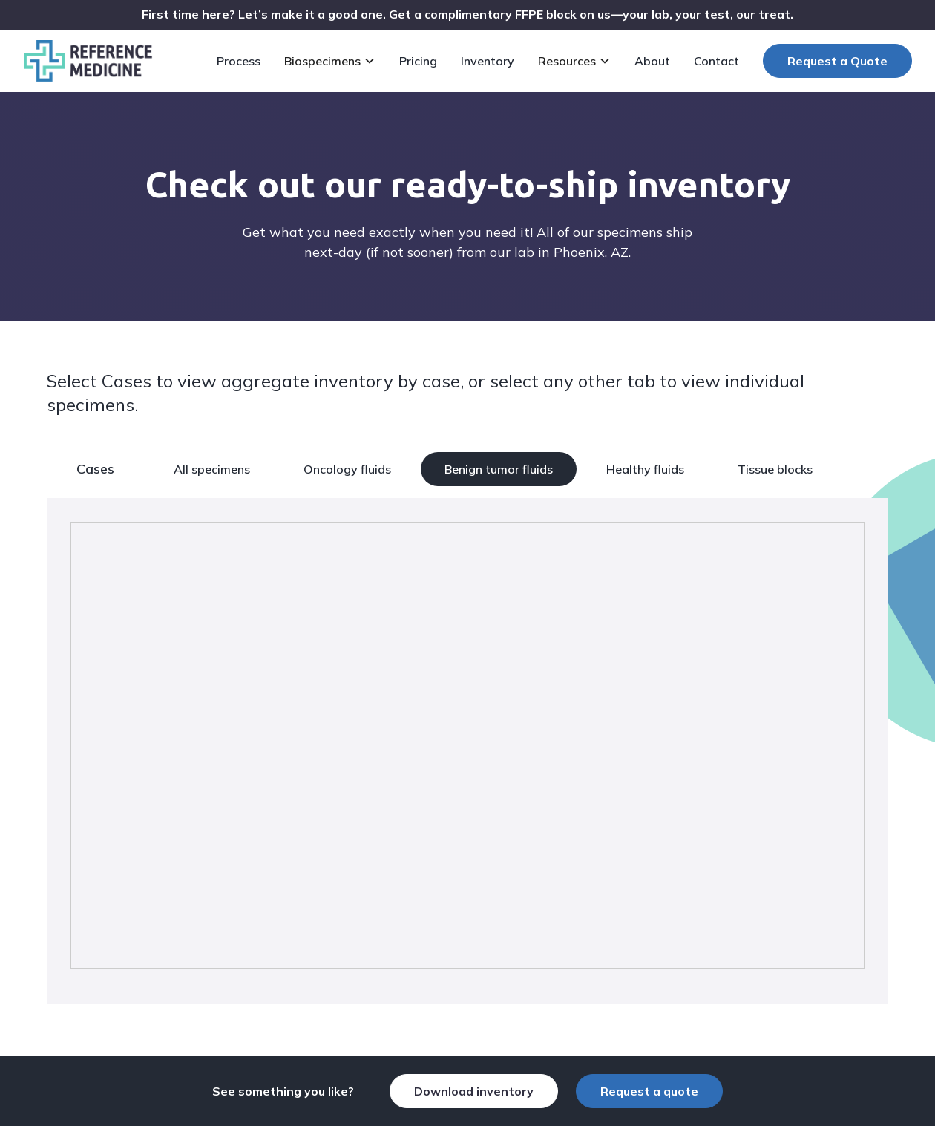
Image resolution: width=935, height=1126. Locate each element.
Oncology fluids (347, 469)
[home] (88, 61)
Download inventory (474, 1091)
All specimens (212, 469)
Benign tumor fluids (498, 469)
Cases (95, 468)
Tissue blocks (775, 469)
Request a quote (649, 1091)
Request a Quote (837, 60)
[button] (332, 60)
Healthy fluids (645, 469)
